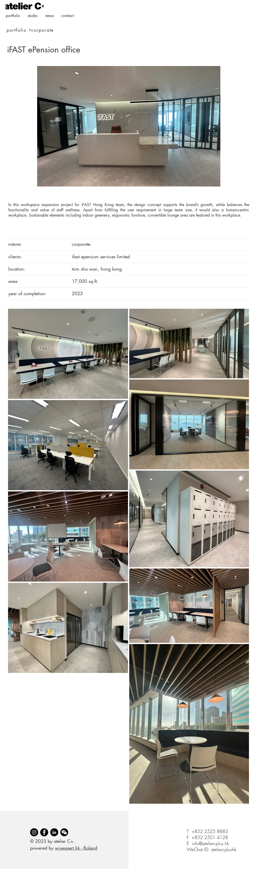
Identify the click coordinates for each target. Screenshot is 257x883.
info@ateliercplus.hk (210, 843)
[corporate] (57, 30)
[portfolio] (18, 30)
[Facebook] (44, 832)
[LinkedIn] (54, 832)
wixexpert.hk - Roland (76, 848)
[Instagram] (34, 832)
